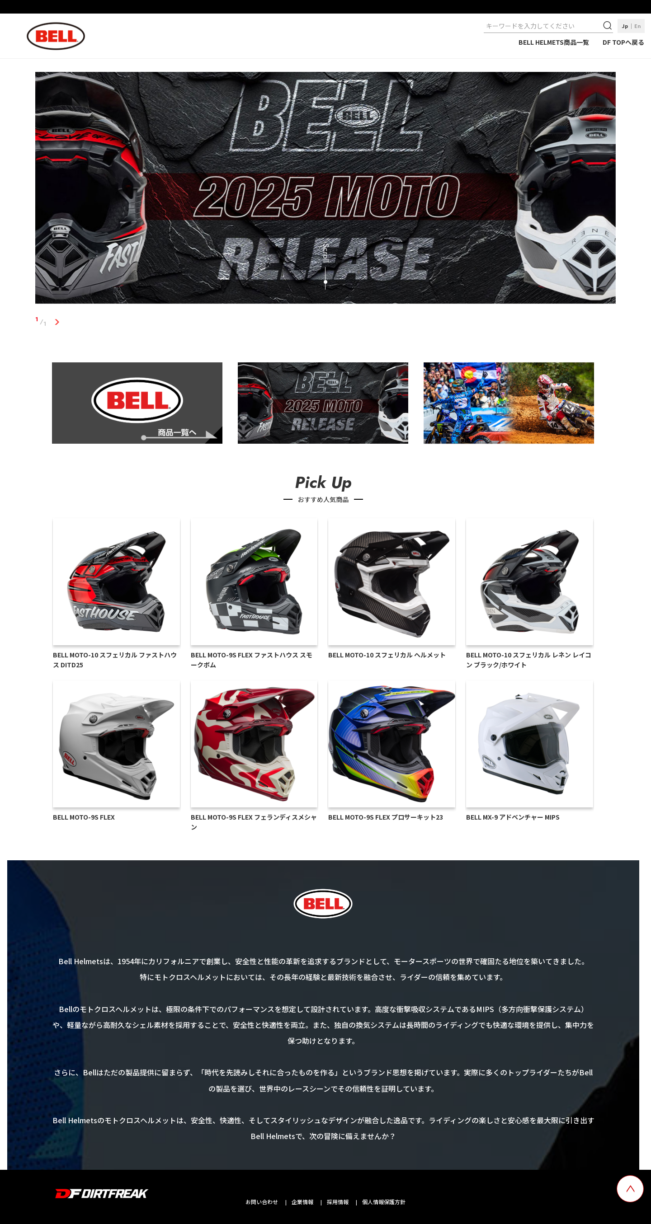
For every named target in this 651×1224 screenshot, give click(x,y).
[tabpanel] (325, 190)
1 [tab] (56, 321)
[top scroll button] (630, 1188)
